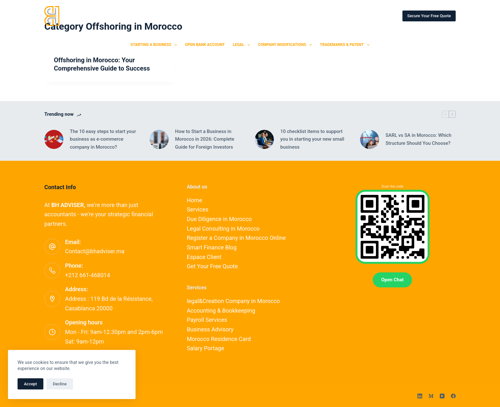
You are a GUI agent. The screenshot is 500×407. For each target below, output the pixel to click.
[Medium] (431, 396)
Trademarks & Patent (346, 45)
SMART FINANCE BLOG (271, 15)
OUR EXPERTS (185, 15)
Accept (30, 383)
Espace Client (204, 257)
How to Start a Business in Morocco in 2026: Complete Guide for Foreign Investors (204, 139)
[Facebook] (453, 396)
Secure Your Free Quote (429, 15)
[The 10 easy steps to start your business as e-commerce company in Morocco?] (53, 139)
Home (194, 200)
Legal (243, 45)
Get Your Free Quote (212, 266)
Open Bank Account (205, 44)
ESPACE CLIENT (376, 15)
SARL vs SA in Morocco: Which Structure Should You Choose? (418, 139)
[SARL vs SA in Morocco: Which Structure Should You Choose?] (369, 139)
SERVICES (147, 15)
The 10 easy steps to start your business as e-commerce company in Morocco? (103, 139)
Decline (60, 383)
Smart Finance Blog (212, 247)
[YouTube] (442, 396)
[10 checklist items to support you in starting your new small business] (264, 139)
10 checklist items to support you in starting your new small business (312, 139)
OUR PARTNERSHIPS (327, 15)
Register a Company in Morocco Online (236, 237)
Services (198, 209)
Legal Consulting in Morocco (223, 228)
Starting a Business (155, 45)
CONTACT (224, 15)
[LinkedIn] (419, 396)
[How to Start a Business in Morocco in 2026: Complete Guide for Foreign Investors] (159, 139)
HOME (115, 15)
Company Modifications (286, 45)
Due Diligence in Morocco (219, 219)
